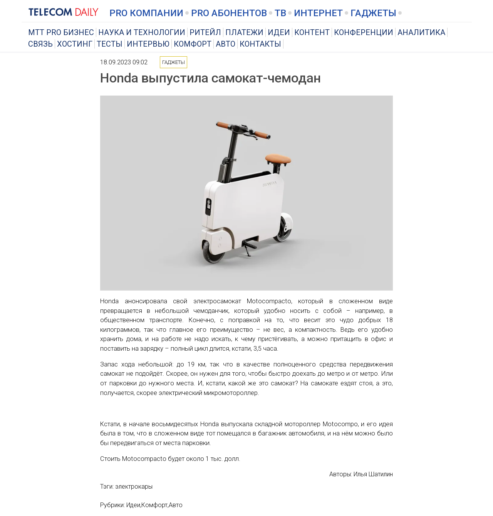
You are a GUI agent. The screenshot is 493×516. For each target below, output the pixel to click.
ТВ (280, 13)
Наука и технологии (141, 32)
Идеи (279, 32)
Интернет (318, 13)
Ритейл (205, 32)
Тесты (109, 44)
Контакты (260, 44)
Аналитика (421, 32)
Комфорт (192, 44)
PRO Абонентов (229, 13)
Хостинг (74, 44)
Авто (225, 44)
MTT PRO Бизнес (61, 32)
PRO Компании (146, 13)
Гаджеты (373, 13)
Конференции (363, 32)
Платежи (244, 32)
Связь (40, 44)
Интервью (148, 44)
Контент (312, 32)
